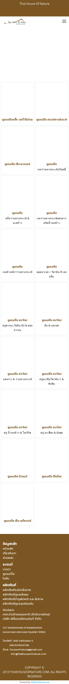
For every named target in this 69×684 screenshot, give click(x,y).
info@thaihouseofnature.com (28, 654)
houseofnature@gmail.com (26, 650)
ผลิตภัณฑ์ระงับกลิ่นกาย (17, 590)
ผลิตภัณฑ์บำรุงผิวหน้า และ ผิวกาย (23, 599)
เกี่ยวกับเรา (9, 553)
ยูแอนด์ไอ (9, 574)
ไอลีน (6, 578)
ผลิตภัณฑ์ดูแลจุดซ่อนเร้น (18, 603)
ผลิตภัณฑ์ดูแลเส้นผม (16, 594)
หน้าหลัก (8, 548)
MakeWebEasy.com (40, 682)
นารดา (7, 569)
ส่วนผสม (8, 557)
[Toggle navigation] (64, 22)
